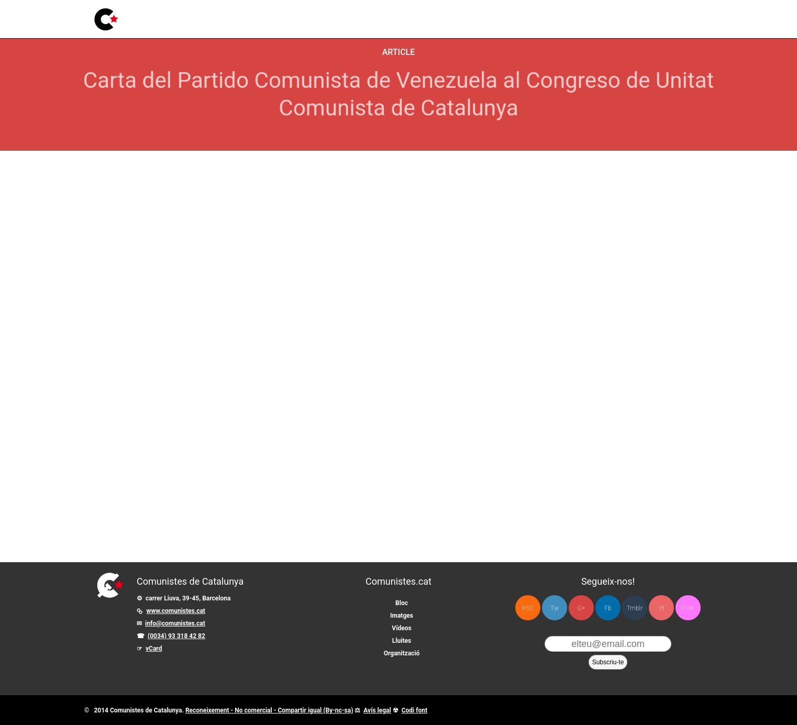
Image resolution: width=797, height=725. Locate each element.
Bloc (214, 18)
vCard (154, 648)
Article (398, 52)
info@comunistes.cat (175, 623)
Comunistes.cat (398, 581)
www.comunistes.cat (176, 611)
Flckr (687, 608)
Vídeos (285, 15)
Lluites (319, 12)
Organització (402, 653)
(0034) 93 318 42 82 (176, 636)
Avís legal (377, 710)
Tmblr (635, 608)
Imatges (248, 17)
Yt (662, 608)
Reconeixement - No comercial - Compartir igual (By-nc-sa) (269, 710)
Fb (607, 608)
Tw (554, 608)
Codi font (414, 710)
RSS (528, 608)
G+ (581, 608)
